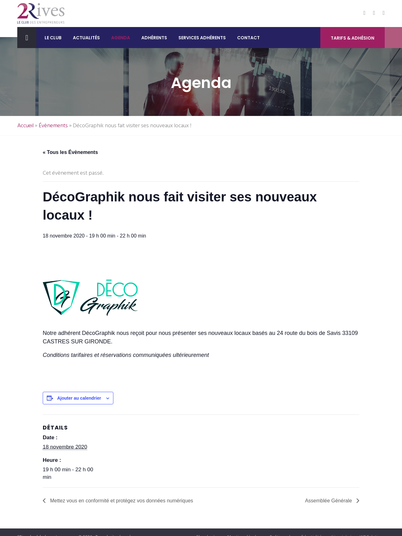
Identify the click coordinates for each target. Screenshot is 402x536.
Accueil (25, 125)
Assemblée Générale (329, 500)
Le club (53, 38)
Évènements (53, 125)
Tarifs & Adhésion (352, 38)
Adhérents (154, 38)
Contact (248, 38)
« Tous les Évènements (70, 152)
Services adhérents (202, 38)
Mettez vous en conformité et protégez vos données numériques (121, 500)
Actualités (86, 38)
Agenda (120, 38)
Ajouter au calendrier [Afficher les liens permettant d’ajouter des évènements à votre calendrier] (79, 398)
